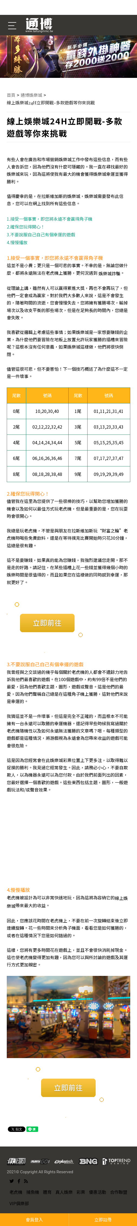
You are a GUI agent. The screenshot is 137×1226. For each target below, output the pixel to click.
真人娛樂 (64, 1192)
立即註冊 (103, 1219)
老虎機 (15, 1192)
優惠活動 (97, 1192)
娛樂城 (91, 196)
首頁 (11, 95)
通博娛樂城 (31, 95)
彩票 (80, 1192)
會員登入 (34, 1219)
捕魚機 (32, 1192)
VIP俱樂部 (19, 1203)
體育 (47, 1192)
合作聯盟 (118, 1192)
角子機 (78, 694)
